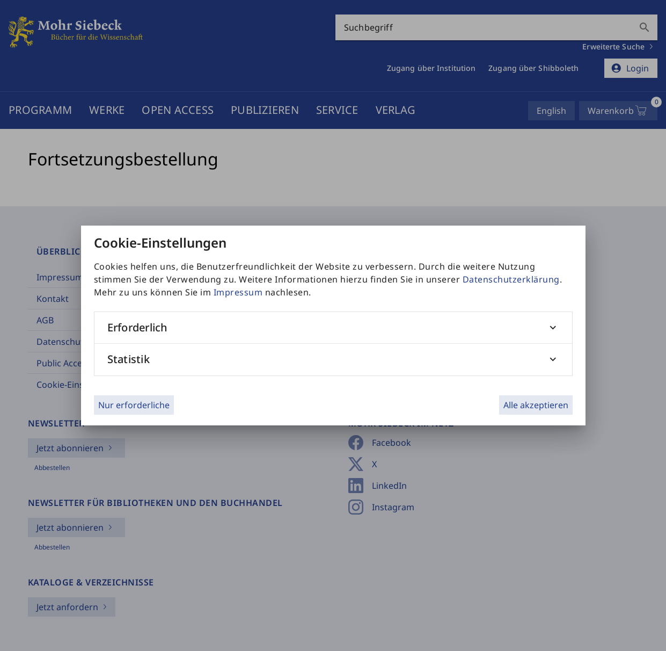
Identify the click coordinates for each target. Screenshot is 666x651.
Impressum (238, 292)
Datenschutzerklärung (511, 279)
